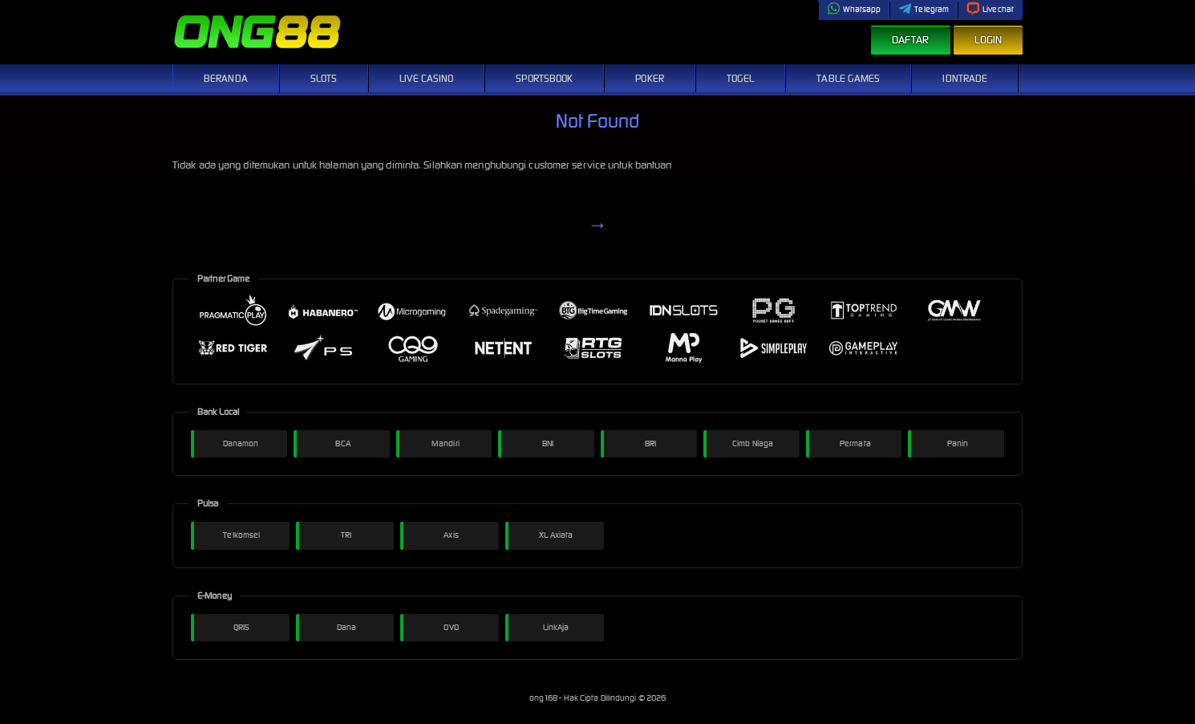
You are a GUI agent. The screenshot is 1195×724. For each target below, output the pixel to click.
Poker (649, 78)
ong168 (544, 698)
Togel (741, 78)
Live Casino (426, 78)
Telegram (923, 9)
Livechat (990, 9)
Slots (324, 78)
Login (988, 40)
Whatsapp (854, 9)
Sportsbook (544, 78)
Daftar (911, 40)
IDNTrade (964, 78)
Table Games (848, 78)
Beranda (226, 78)
